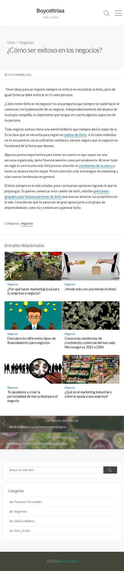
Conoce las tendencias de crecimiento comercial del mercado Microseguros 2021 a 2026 (90, 342)
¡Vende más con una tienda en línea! (90, 289)
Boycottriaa (68, 561)
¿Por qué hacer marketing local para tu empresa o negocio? (33, 291)
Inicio (11, 42)
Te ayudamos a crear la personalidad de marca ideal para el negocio (32, 396)
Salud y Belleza (24, 521)
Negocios (27, 42)
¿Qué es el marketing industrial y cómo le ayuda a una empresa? (88, 394)
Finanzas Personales (28, 502)
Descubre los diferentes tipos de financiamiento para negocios (31, 340)
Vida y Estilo (22, 531)
